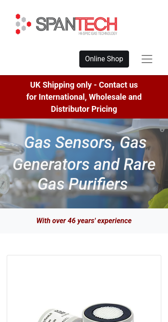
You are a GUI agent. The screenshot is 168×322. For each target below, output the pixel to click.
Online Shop (104, 59)
